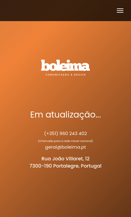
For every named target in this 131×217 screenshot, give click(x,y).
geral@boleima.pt (65, 147)
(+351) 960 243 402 (65, 133)
